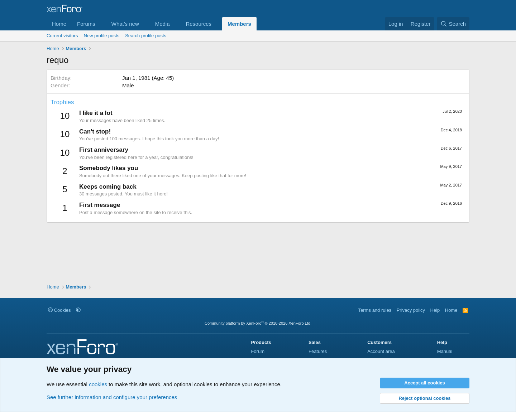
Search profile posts (145, 35)
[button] (101, 23)
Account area (381, 351)
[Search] (453, 23)
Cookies (59, 310)
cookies (98, 384)
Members (239, 24)
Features (318, 351)
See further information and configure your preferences (112, 397)
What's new (125, 24)
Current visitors (62, 35)
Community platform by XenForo (258, 323)
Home (59, 24)
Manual (445, 351)
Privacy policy (411, 310)
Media (162, 24)
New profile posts (101, 35)
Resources (198, 24)
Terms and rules (374, 310)
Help (435, 310)
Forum (257, 351)
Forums (86, 24)
